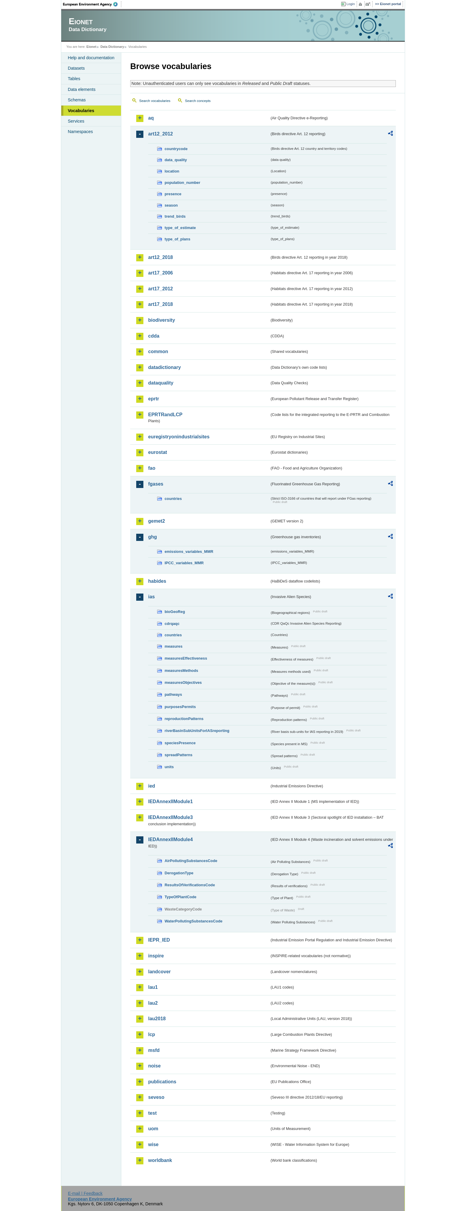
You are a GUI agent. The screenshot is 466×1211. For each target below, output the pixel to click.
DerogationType (179, 873)
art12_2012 (160, 133)
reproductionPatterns (184, 718)
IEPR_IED (159, 939)
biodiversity (161, 320)
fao (151, 468)
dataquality (160, 382)
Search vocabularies (154, 101)
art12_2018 (160, 257)
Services (76, 121)
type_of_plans (177, 239)
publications (162, 1081)
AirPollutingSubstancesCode (191, 860)
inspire (156, 955)
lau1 (153, 987)
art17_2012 (160, 288)
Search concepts (198, 101)
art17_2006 (160, 272)
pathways (173, 694)
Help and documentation (91, 57)
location (172, 171)
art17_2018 (160, 304)
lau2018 (157, 1018)
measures (174, 646)
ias (151, 596)
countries (173, 498)
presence (173, 194)
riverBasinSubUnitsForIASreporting (197, 730)
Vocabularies (81, 110)
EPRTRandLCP (165, 414)
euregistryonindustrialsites (178, 436)
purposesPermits (180, 706)
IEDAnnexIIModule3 (170, 817)
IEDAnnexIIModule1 (170, 801)
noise (154, 1065)
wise (153, 1144)
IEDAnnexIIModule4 (170, 839)
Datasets (76, 68)
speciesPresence (180, 743)
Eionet (91, 46)
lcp (151, 1034)
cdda (153, 335)
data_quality (176, 160)
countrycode (176, 149)
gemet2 (156, 521)
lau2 (153, 1003)
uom (153, 1128)
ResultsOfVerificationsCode (190, 885)
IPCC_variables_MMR (184, 563)
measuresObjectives (183, 682)
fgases (155, 483)
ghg (152, 536)
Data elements (82, 89)
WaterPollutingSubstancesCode (194, 921)
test (152, 1113)
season (171, 205)
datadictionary (164, 367)
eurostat (157, 452)
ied (151, 785)
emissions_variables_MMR (189, 551)
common (158, 351)
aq (151, 118)
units (169, 767)
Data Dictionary (112, 46)
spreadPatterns (178, 755)
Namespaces (80, 131)
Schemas (77, 99)
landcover (159, 971)
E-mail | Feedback (85, 1193)
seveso (156, 1097)
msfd (154, 1050)
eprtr (153, 398)
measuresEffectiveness (186, 658)
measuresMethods (181, 670)
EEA (92, 4)
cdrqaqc (172, 623)
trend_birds (175, 216)
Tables (74, 78)
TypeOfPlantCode (180, 897)
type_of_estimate (180, 227)
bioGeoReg (175, 611)
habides (157, 581)
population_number (182, 182)
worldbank (160, 1160)
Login (351, 4)
